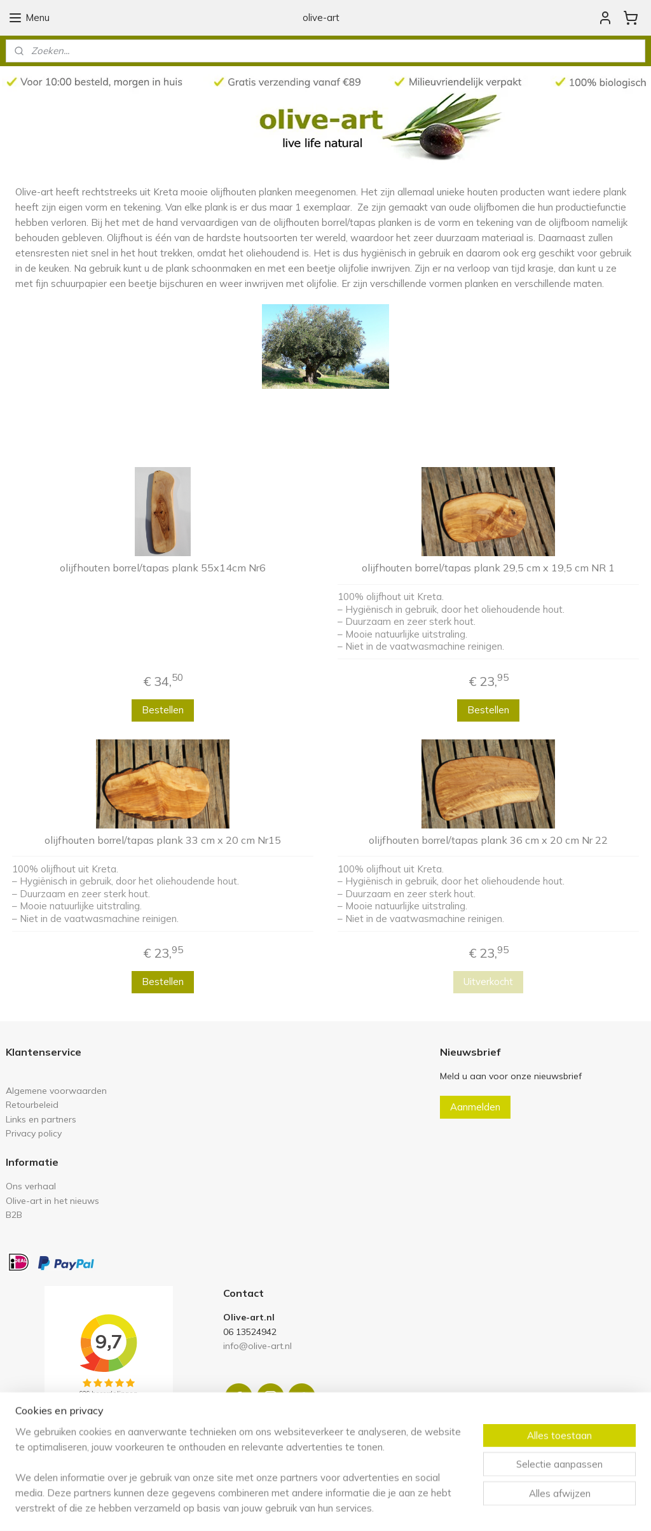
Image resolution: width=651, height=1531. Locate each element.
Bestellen (163, 710)
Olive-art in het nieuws (52, 1200)
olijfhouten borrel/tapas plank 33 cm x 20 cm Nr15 (163, 840)
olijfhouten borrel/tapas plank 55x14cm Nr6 (163, 568)
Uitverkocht (488, 981)
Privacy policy (34, 1133)
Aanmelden (475, 1107)
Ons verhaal (31, 1185)
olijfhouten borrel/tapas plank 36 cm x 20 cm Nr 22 (488, 840)
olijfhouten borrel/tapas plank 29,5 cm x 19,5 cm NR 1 (488, 568)
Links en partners (41, 1119)
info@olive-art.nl (257, 1345)
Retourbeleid (32, 1104)
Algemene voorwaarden (56, 1090)
